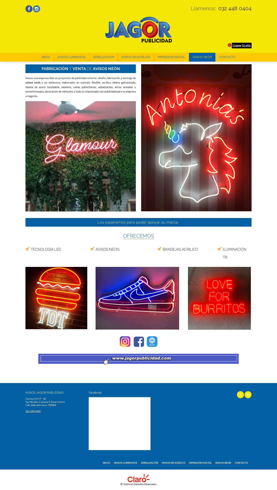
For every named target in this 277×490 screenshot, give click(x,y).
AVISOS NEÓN (202, 57)
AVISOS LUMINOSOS (72, 57)
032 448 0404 (235, 8)
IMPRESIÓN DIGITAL (171, 57)
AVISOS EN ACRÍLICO (136, 57)
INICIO (46, 57)
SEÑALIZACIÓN (103, 57)
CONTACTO (227, 57)
